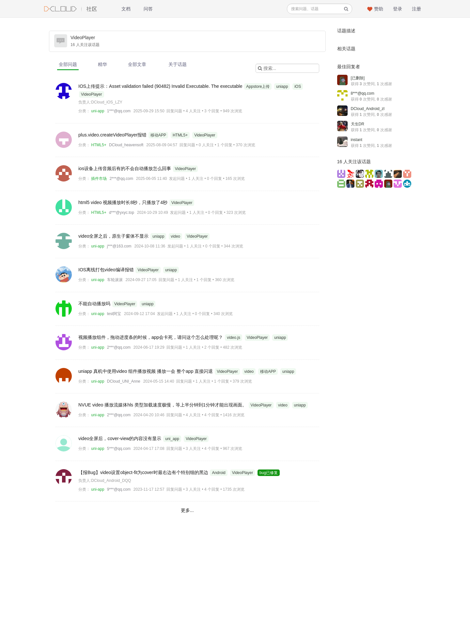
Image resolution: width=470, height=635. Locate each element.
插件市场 (99, 178)
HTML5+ (98, 145)
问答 (148, 8)
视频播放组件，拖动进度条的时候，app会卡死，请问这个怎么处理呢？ (151, 337)
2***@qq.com (121, 178)
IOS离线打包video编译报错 (106, 269)
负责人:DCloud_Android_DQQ (104, 480)
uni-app (97, 111)
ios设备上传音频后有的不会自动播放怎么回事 (125, 168)
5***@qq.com (119, 448)
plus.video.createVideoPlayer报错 (113, 134)
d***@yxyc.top (121, 212)
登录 (397, 8)
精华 (102, 64)
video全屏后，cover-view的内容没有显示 (120, 438)
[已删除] (358, 78)
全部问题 (68, 64)
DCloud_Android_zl (367, 108)
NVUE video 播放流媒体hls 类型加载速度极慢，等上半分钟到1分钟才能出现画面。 (163, 404)
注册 (416, 8)
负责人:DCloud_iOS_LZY (100, 102)
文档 (126, 8)
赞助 (378, 8)
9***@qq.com (119, 489)
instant (356, 139)
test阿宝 (114, 313)
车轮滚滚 (115, 280)
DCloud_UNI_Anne (123, 381)
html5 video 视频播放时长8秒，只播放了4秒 (123, 202)
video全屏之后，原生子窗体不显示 (114, 236)
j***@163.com (119, 246)
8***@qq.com (362, 93)
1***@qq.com (119, 111)
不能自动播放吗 (95, 303)
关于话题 (177, 64)
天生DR (357, 124)
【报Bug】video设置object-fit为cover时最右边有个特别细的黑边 (143, 472)
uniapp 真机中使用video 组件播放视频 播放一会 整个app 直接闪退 (146, 371)
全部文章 (137, 64)
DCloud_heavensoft (126, 145)
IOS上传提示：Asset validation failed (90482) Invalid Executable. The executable (160, 86)
